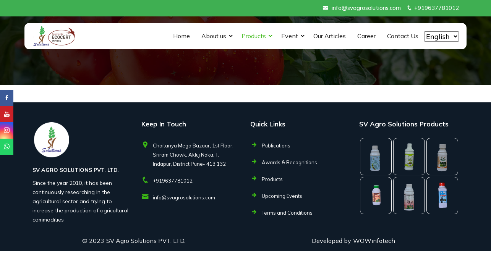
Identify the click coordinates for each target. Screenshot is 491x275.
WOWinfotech (374, 240)
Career (366, 36)
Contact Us (402, 36)
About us (213, 36)
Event (289, 36)
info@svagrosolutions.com (366, 7)
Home (181, 36)
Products (253, 36)
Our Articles (329, 36)
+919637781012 (436, 7)
